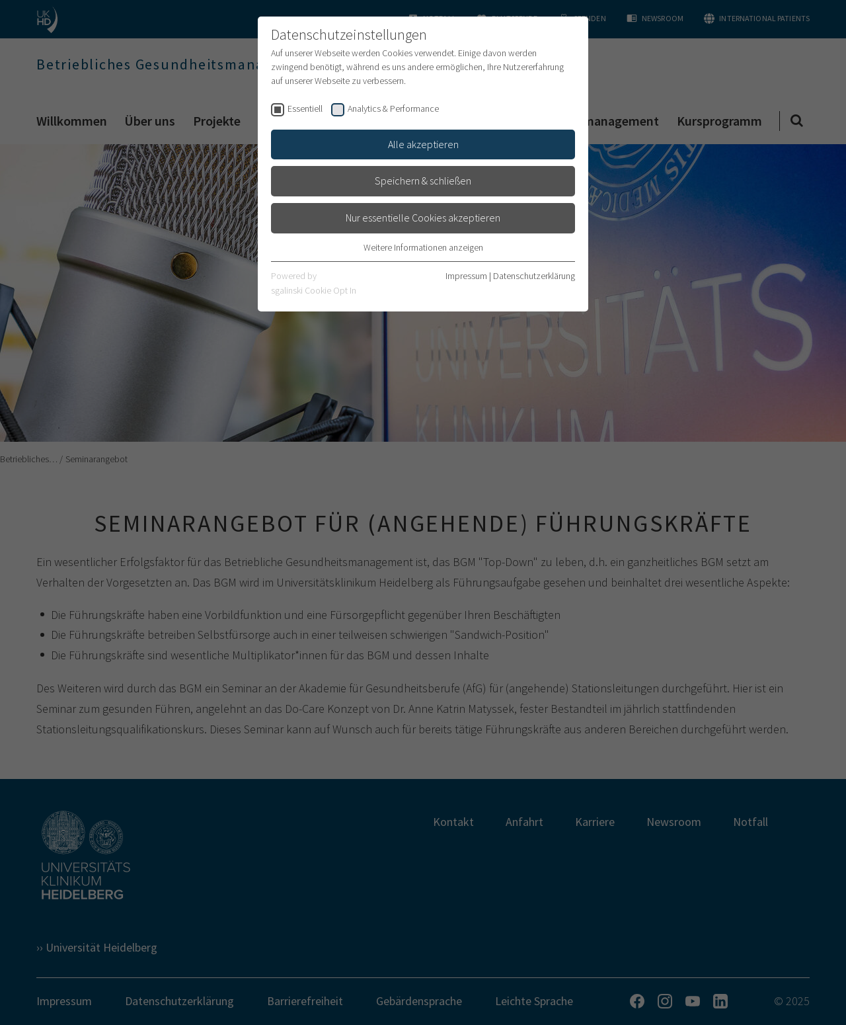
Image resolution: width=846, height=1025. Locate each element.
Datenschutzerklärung (534, 276)
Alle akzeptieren (423, 144)
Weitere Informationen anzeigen (423, 247)
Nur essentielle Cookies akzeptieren (423, 217)
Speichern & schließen (423, 180)
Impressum (466, 276)
